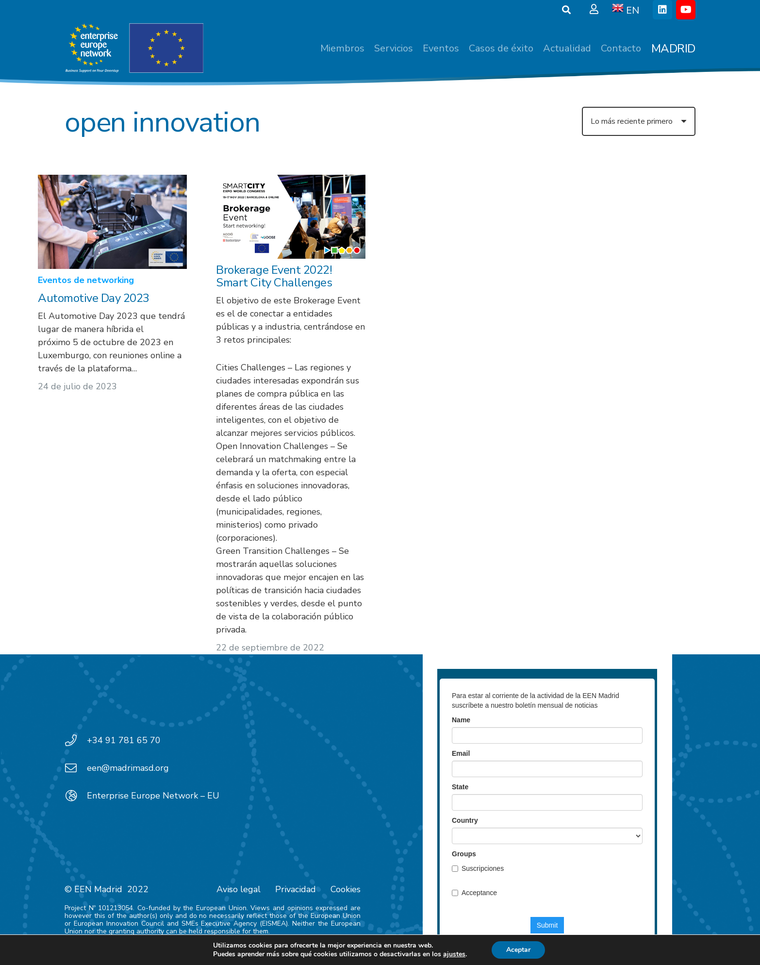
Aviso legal (238, 889)
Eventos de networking (86, 280)
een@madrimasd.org (128, 768)
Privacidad (295, 889)
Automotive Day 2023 (93, 298)
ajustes (454, 954)
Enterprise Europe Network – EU (153, 795)
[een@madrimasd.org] (76, 768)
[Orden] (638, 121)
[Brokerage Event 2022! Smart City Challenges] (290, 217)
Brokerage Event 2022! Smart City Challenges (274, 276)
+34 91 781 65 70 (124, 740)
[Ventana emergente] (594, 9)
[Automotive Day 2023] (112, 222)
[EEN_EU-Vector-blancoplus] (134, 48)
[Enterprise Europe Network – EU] (76, 795)
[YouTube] (685, 9)
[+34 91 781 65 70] (76, 740)
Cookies (345, 889)
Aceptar (518, 949)
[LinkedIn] (662, 9)
